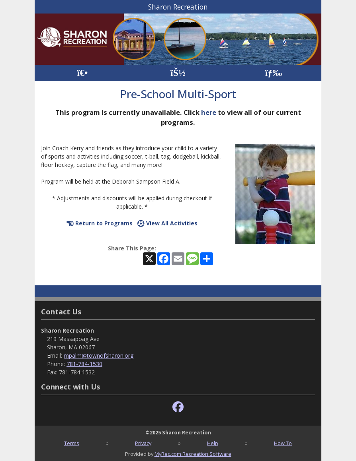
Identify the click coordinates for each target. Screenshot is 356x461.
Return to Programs (100, 223)
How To (283, 443)
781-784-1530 (84, 364)
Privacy (143, 443)
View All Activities (167, 223)
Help (212, 443)
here (208, 112)
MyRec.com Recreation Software (193, 453)
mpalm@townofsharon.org (98, 355)
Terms (71, 443)
